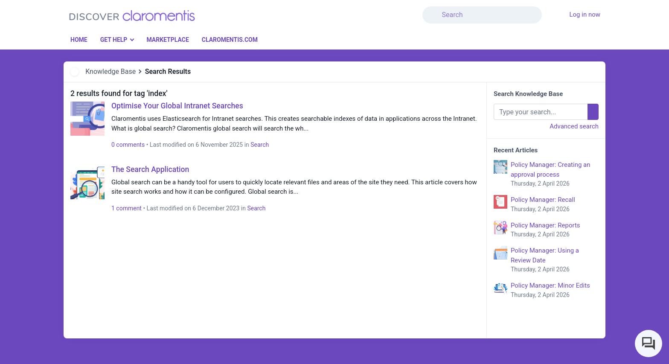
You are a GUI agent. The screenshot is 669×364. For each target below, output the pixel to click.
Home (78, 39)
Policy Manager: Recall (555, 205)
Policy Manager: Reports (555, 230)
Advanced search (574, 126)
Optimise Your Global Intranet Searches (177, 106)
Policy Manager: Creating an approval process (555, 174)
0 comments (128, 144)
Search (259, 144)
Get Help (114, 39)
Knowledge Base (110, 71)
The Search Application (150, 169)
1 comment (126, 208)
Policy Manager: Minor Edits (555, 291)
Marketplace (167, 39)
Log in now (584, 14)
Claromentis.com (230, 39)
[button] (547, 9)
